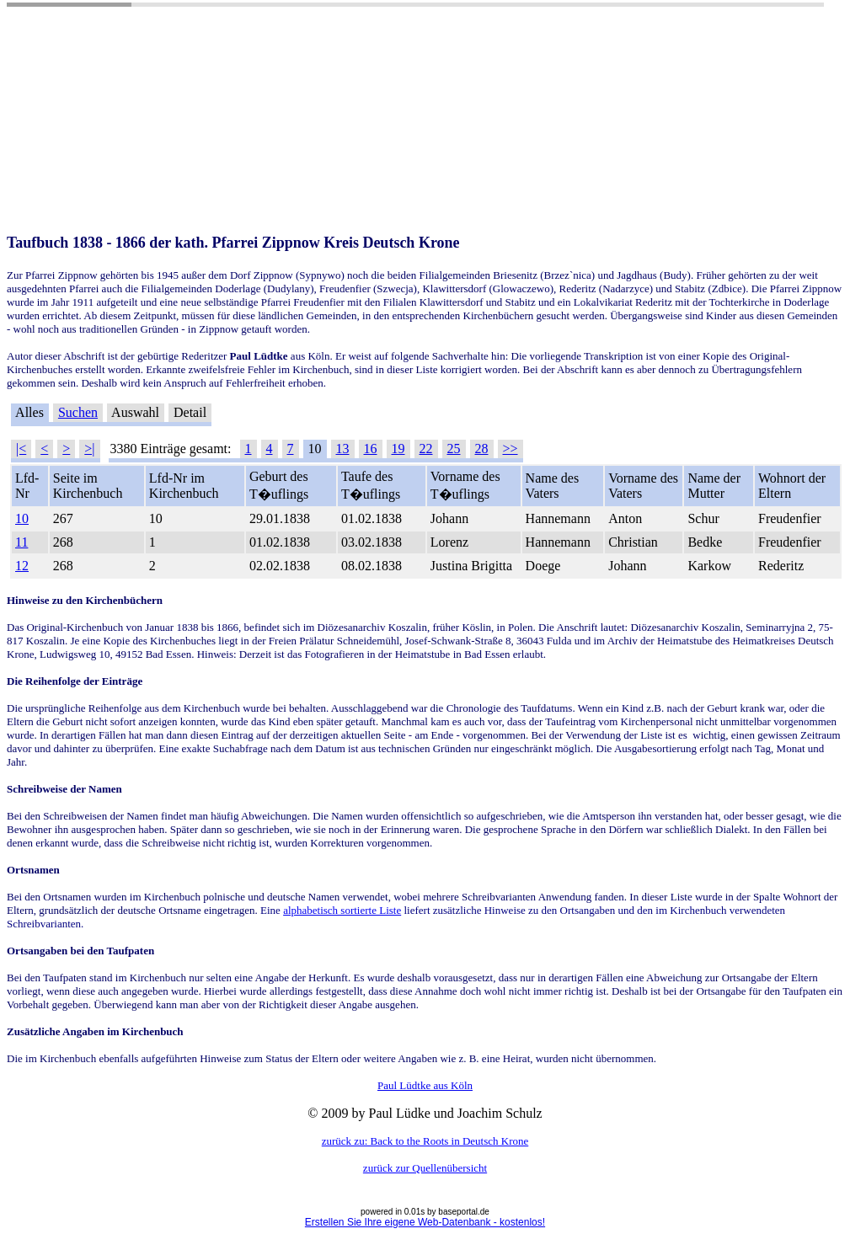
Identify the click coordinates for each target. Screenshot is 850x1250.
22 (426, 448)
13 (343, 448)
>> (510, 448)
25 (454, 448)
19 (398, 448)
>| (89, 448)
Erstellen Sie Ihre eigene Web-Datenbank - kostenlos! (425, 1222)
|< (21, 448)
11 (21, 542)
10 (22, 518)
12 (22, 565)
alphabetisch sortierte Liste (342, 910)
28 (482, 448)
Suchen (78, 412)
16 (370, 448)
